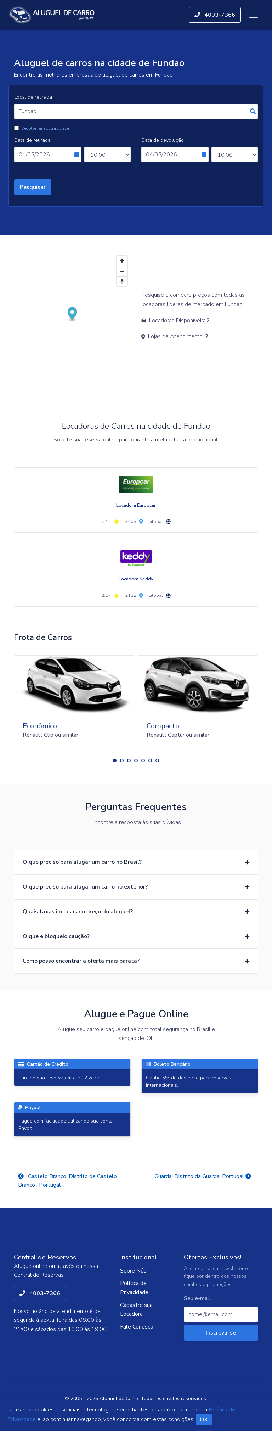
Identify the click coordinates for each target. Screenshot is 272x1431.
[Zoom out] (122, 271)
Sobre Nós (133, 1271)
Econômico (40, 726)
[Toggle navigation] (254, 15)
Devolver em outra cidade (45, 128)
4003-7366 (214, 15)
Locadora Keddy (136, 579)
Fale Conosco (136, 1327)
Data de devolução (162, 140)
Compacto (163, 726)
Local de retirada (33, 97)
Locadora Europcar (136, 505)
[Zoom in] (122, 261)
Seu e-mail (197, 1298)
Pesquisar (33, 187)
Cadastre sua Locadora (136, 1309)
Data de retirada (32, 140)
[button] (114, 760)
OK (204, 1420)
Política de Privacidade (134, 1287)
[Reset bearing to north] (122, 281)
